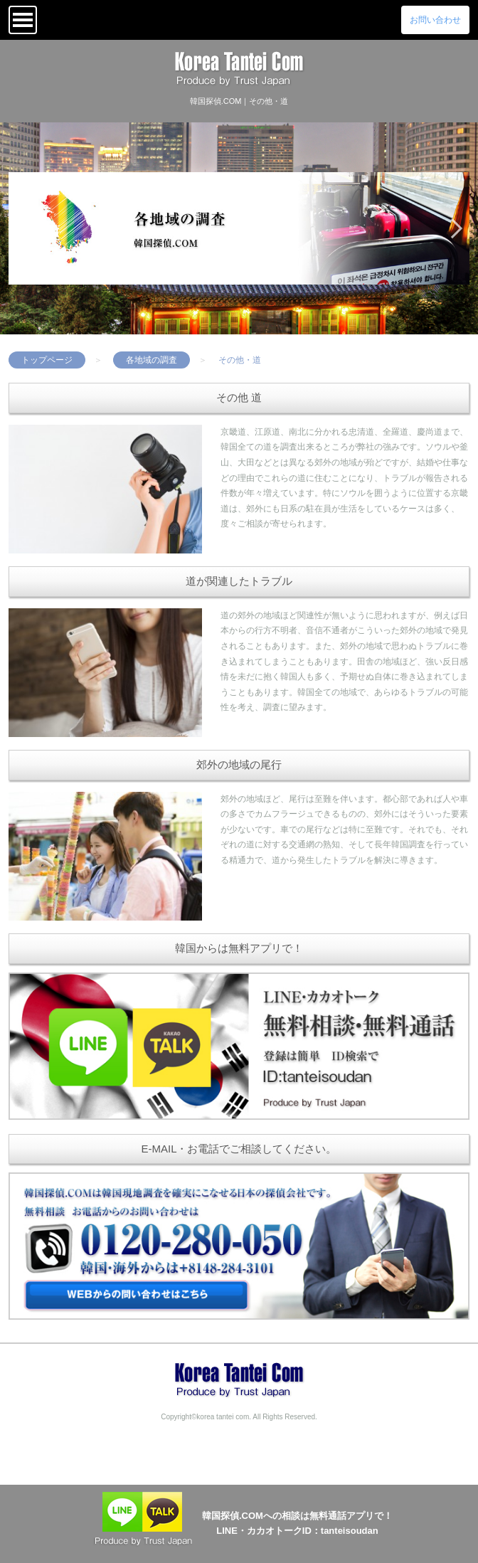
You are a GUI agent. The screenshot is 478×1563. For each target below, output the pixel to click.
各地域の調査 (151, 360)
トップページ (47, 360)
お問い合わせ (435, 20)
